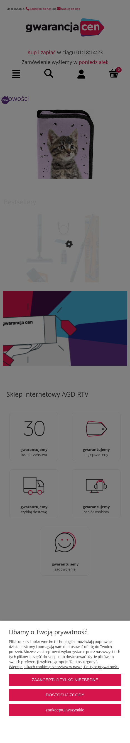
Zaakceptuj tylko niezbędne (65, 679)
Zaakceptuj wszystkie (65, 709)
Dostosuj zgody (65, 694)
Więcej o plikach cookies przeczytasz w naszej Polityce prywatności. (64, 666)
